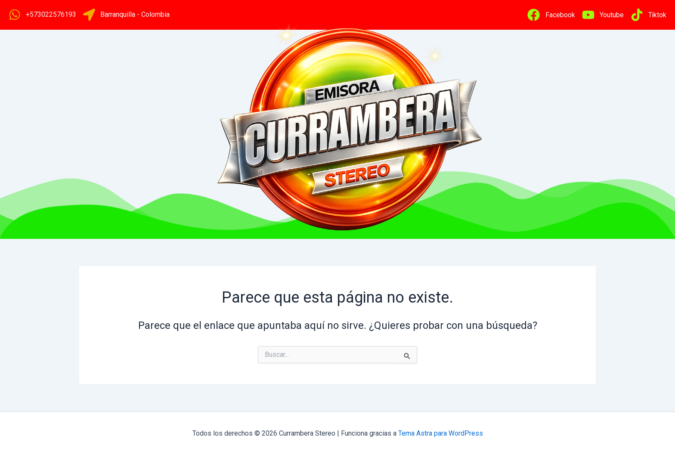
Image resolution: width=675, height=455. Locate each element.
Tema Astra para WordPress (440, 433)
